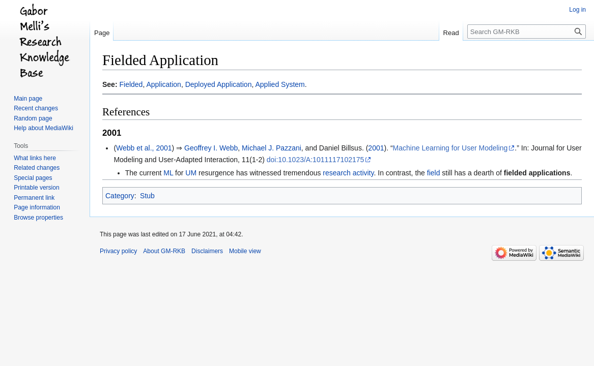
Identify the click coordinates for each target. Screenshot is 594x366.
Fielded (131, 84)
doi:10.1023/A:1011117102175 (315, 160)
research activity (348, 173)
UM (190, 173)
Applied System (279, 84)
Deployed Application (218, 84)
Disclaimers (207, 251)
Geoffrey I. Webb (211, 148)
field (433, 173)
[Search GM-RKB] (526, 31)
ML (168, 173)
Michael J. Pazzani (271, 148)
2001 (376, 148)
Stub (147, 196)
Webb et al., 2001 (144, 148)
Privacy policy (118, 251)
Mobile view (245, 251)
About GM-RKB (164, 251)
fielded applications (537, 173)
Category (119, 196)
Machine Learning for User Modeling (450, 148)
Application (163, 84)
